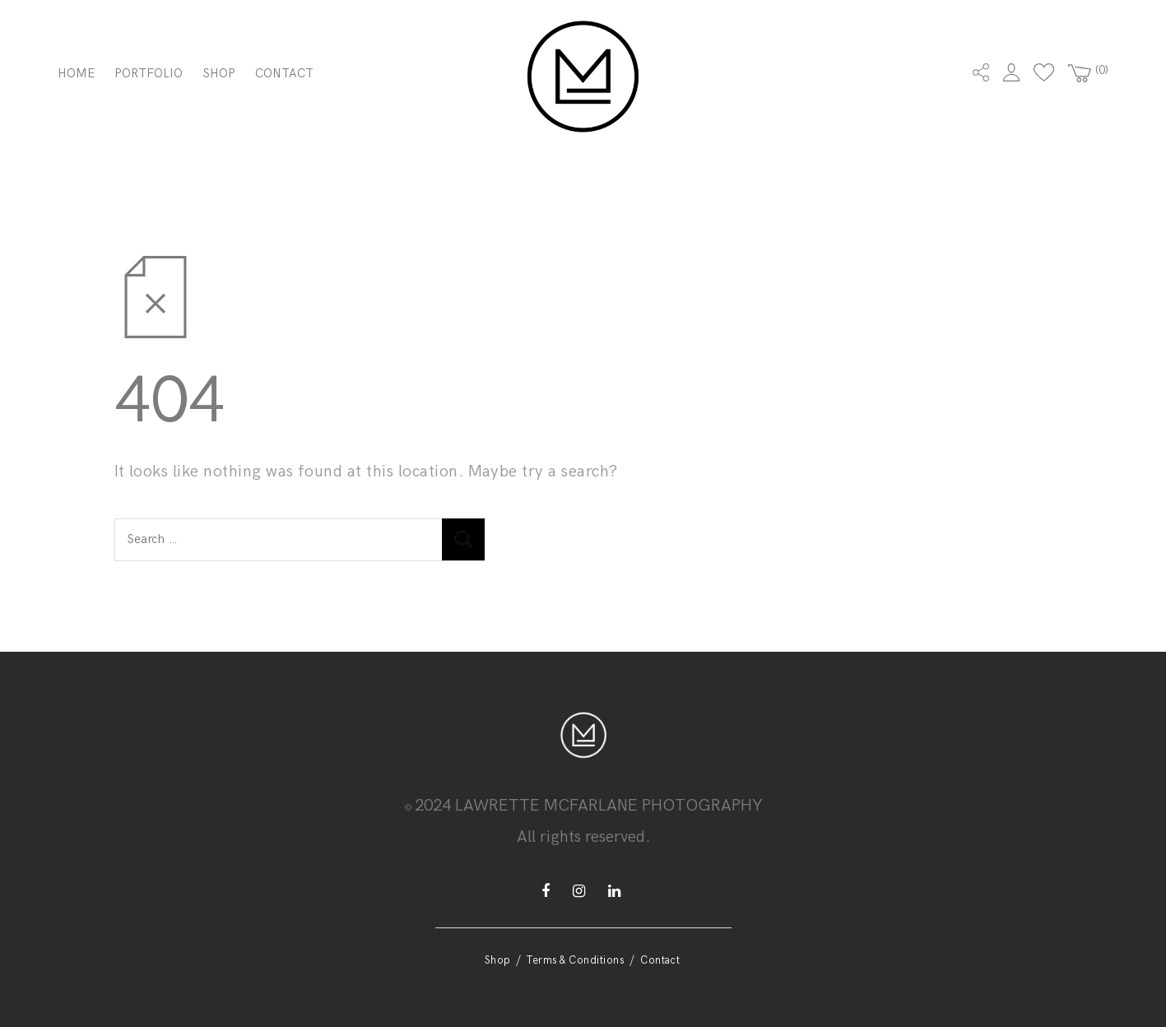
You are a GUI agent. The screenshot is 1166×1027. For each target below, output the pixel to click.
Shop (219, 73)
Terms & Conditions (575, 960)
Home (76, 73)
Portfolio (148, 73)
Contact (284, 73)
